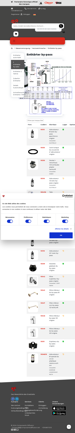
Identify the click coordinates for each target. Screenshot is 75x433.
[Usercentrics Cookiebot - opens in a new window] (64, 196)
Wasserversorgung (23, 48)
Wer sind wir (15, 405)
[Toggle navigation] (14, 41)
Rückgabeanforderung (33, 410)
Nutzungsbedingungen (20, 408)
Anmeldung (43, 408)
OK (61, 235)
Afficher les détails (62, 229)
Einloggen (26, 14)
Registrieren (15, 14)
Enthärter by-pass (55, 48)
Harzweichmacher (39, 48)
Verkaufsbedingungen (19, 411)
